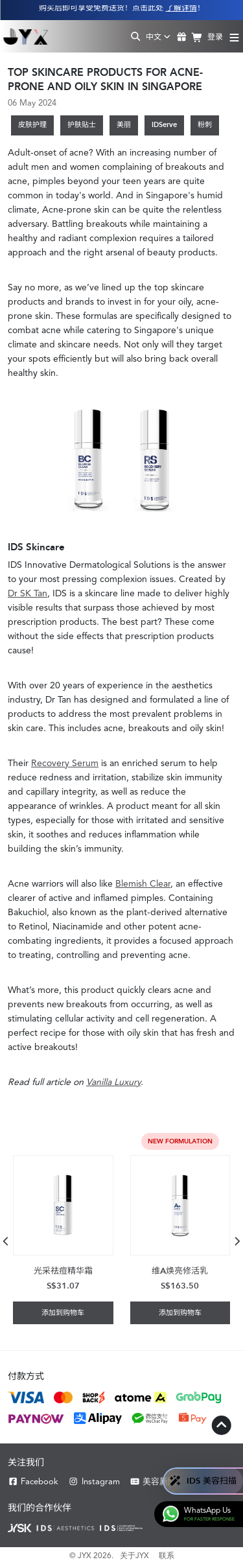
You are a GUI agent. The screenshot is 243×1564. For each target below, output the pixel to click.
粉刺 (205, 125)
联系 (166, 1555)
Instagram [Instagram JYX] (93, 1481)
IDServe (164, 125)
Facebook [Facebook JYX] (33, 1481)
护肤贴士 (81, 125)
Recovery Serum (64, 763)
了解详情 (181, 7)
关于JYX (134, 1555)
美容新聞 (153, 1481)
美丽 (124, 125)
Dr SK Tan (27, 593)
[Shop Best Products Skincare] (26, 36)
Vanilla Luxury (113, 1082)
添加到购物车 (62, 1313)
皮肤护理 (32, 125)
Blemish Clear (142, 883)
